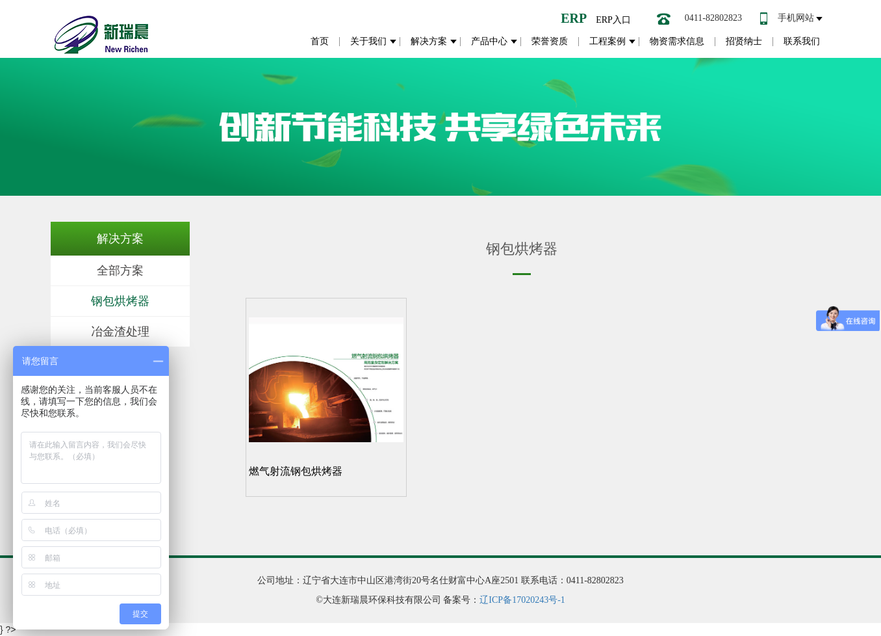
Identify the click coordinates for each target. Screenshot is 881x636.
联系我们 (802, 41)
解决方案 (429, 41)
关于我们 (368, 41)
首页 (320, 41)
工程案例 (607, 41)
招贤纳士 (744, 41)
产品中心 (489, 41)
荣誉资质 (549, 41)
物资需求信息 (677, 41)
